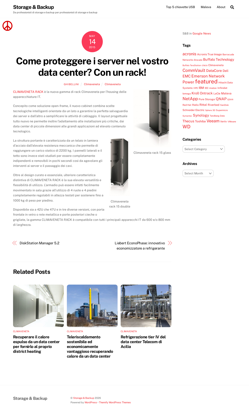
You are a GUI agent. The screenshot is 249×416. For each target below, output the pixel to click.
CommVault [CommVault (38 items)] (194, 70)
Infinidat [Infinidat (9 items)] (222, 88)
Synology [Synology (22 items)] (201, 115)
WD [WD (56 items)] (186, 127)
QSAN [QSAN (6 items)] (230, 99)
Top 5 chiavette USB (180, 7)
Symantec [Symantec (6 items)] (187, 116)
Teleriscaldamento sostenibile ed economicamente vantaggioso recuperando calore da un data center (90, 347)
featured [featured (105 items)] (206, 81)
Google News (202, 33)
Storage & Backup (83, 398)
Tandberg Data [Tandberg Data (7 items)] (217, 116)
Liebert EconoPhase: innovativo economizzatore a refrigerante (140, 245)
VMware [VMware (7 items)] (232, 121)
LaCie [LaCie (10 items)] (216, 93)
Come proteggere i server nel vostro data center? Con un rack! (92, 66)
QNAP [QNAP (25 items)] (221, 99)
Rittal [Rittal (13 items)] (203, 104)
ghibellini (71, 84)
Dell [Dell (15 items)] (225, 71)
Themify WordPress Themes (115, 402)
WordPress (91, 402)
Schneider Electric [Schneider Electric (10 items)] (193, 110)
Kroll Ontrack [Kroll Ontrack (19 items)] (202, 93)
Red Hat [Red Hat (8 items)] (187, 104)
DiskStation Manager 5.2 (39, 243)
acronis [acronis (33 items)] (189, 54)
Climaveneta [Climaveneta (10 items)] (216, 65)
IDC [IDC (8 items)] (206, 88)
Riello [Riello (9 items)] (195, 104)
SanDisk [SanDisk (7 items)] (224, 105)
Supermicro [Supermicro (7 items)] (222, 110)
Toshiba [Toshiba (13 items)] (200, 121)
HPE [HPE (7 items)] (195, 88)
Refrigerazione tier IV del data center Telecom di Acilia (143, 342)
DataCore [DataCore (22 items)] (214, 71)
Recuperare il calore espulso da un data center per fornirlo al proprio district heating (36, 344)
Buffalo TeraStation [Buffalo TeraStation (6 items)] (192, 65)
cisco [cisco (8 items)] (205, 65)
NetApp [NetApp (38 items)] (190, 98)
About (221, 7)
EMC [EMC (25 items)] (187, 76)
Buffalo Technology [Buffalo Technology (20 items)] (218, 60)
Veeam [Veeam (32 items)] (213, 121)
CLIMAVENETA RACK (28, 92)
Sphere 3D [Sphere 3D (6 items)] (210, 110)
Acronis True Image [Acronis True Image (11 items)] (209, 54)
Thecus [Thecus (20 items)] (188, 121)
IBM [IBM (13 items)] (201, 88)
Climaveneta (92, 84)
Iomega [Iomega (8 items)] (187, 93)
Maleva (206, 7)
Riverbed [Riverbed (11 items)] (213, 104)
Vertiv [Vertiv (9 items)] (223, 121)
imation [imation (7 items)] (213, 88)
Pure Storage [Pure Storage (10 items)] (207, 99)
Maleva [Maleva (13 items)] (226, 93)
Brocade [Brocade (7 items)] (198, 60)
